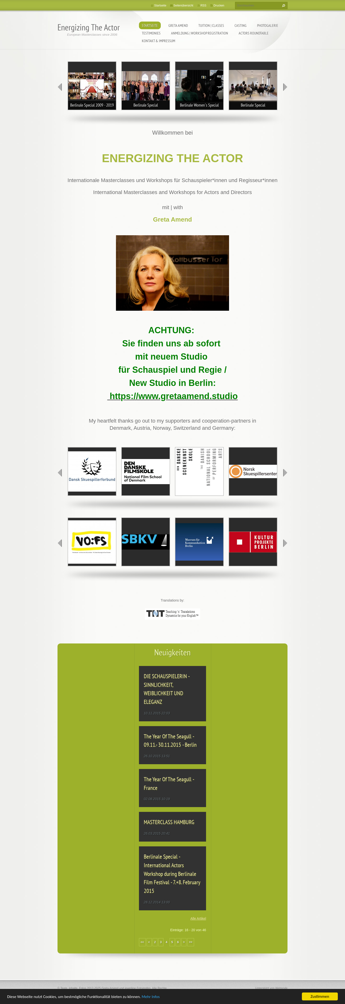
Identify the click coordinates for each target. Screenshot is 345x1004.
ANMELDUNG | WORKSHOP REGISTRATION (199, 33)
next (285, 87)
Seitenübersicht (183, 5)
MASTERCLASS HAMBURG (169, 822)
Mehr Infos (151, 997)
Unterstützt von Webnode (271, 988)
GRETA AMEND (178, 25)
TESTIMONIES (151, 33)
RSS (204, 5)
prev (60, 87)
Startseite (150, 25)
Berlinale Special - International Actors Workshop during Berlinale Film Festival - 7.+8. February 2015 (172, 874)
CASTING (241, 25)
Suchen (283, 5)
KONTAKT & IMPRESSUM (158, 40)
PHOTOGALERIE (267, 25)
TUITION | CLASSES (211, 25)
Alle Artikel (198, 918)
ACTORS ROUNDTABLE (254, 33)
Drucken (218, 5)
